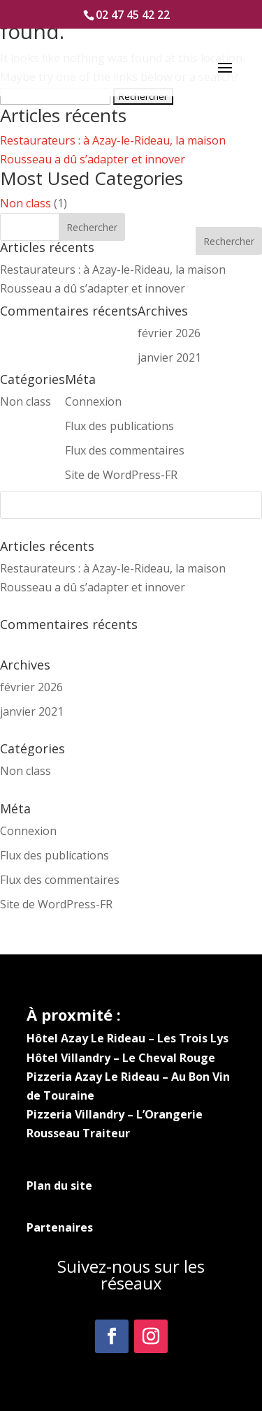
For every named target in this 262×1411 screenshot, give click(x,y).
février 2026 (31, 687)
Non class (25, 203)
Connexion (28, 831)
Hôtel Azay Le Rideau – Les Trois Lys (127, 1038)
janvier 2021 (32, 711)
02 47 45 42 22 (133, 14)
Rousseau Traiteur (78, 1133)
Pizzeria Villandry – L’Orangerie (115, 1114)
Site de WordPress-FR (56, 904)
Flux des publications (54, 855)
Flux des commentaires (59, 879)
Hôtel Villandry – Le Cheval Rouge (121, 1057)
